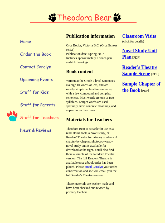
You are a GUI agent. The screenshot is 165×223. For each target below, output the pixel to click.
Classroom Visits (139, 36)
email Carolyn (94, 167)
